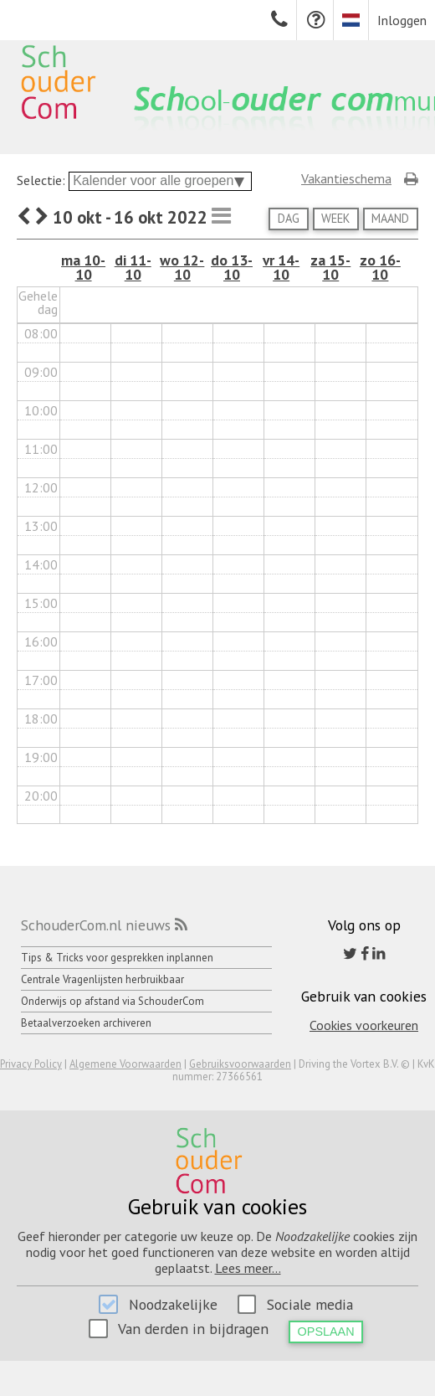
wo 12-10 (182, 267)
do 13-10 (232, 267)
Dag (288, 218)
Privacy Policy (31, 1064)
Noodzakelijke (173, 1304)
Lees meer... (248, 1267)
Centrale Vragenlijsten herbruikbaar (102, 979)
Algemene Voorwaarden (125, 1064)
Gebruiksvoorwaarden (240, 1064)
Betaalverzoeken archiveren (86, 1023)
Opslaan (326, 1331)
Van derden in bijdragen (193, 1328)
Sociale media (310, 1304)
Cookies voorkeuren (364, 1025)
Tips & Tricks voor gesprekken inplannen (117, 957)
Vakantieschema (346, 178)
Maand (390, 218)
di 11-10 (133, 267)
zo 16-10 (380, 267)
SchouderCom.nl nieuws (96, 925)
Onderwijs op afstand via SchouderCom (112, 1001)
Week (335, 218)
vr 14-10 (281, 267)
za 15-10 (330, 267)
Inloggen (402, 20)
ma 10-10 (83, 267)
